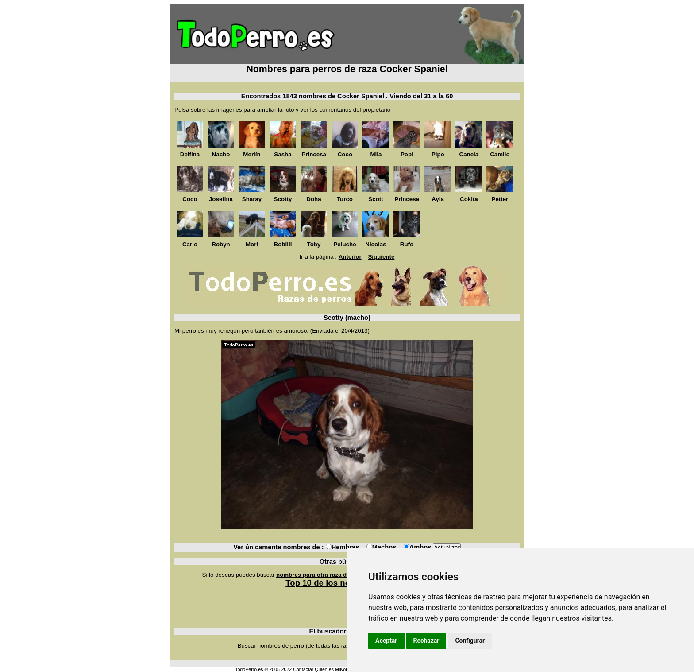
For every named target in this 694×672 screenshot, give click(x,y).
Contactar (303, 669)
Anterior (350, 256)
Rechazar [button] (426, 640)
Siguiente (381, 256)
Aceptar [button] (386, 640)
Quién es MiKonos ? (336, 669)
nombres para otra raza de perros (323, 574)
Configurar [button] (470, 640)
